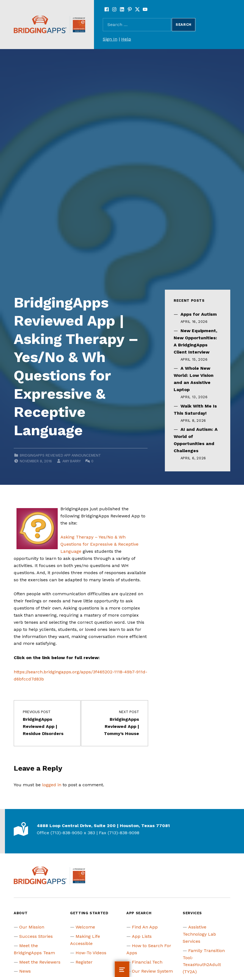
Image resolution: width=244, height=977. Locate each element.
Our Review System (152, 971)
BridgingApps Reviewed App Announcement (60, 455)
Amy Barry (71, 461)
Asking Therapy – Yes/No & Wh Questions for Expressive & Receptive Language (99, 544)
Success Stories (36, 936)
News (25, 971)
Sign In (110, 39)
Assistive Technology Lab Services (199, 934)
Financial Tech (147, 962)
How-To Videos (91, 952)
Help (126, 39)
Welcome (85, 927)
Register (84, 962)
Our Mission (31, 927)
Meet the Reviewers (39, 962)
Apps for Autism (199, 314)
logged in (51, 784)
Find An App (145, 927)
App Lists (142, 936)
